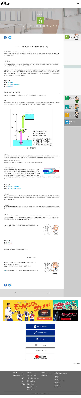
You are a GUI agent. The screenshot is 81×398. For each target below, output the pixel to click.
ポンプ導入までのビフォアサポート (58, 377)
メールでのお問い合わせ (42, 327)
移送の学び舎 (40, 375)
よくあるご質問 (54, 387)
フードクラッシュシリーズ (29, 389)
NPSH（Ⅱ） (10, 244)
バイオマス (18, 388)
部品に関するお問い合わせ (40, 352)
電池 (17, 383)
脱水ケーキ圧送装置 (27, 383)
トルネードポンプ (69, 375)
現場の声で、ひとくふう (42, 378)
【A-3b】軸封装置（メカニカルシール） (72, 66)
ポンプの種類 (10, 82)
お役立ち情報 (54, 385)
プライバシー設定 (68, 386)
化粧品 (17, 380)
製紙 (17, 385)
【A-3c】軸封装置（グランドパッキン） (72, 71)
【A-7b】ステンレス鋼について (71, 109)
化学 (17, 378)
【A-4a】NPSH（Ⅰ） (69, 76)
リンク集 (66, 381)
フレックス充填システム (28, 385)
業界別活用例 (18, 374)
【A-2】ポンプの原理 (69, 57)
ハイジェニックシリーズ (28, 377)
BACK (23, 293)
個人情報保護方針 (69, 385)
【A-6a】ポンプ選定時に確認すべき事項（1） (72, 89)
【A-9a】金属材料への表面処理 (71, 137)
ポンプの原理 (10, 86)
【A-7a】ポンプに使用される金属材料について (72, 105)
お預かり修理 (54, 382)
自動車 (17, 377)
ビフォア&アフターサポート (56, 374)
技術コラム (40, 374)
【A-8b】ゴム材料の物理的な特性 (72, 129)
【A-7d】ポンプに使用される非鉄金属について (72, 119)
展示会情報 (40, 380)
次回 (5, 270)
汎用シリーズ (26, 375)
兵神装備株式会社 (69, 380)
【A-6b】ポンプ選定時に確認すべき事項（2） (72, 94)
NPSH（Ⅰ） (10, 242)
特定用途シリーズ (27, 391)
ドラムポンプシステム (28, 386)
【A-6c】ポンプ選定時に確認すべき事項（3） (72, 99)
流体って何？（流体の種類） (14, 186)
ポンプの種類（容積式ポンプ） (14, 84)
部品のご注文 (54, 379)
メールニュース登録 (42, 346)
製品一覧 (26, 374)
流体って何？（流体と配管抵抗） (14, 188)
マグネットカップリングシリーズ (30, 381)
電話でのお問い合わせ (42, 334)
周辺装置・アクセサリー (28, 392)
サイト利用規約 (68, 383)
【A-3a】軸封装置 (69, 61)
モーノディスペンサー (70, 373)
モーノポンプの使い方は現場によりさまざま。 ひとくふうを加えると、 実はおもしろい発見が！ (72, 186)
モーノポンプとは (10, 374)
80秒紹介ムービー (10, 378)
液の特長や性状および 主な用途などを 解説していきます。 (71, 158)
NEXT (40, 293)
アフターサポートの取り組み (57, 384)
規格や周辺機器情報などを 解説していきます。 (71, 145)
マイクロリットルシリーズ (29, 380)
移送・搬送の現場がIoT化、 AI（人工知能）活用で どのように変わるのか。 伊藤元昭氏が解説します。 (71, 172)
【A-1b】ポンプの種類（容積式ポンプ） (72, 52)
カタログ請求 (42, 340)
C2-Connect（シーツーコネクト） (70, 378)
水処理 (17, 386)
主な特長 (8, 377)
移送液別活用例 (19, 389)
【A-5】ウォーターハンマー (71, 84)
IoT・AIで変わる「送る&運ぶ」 (43, 377)
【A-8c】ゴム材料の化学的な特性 (72, 133)
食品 (17, 375)
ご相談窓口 (53, 388)
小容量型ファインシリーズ (29, 378)
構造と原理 (9, 375)
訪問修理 (53, 381)
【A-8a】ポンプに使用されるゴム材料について (72, 125)
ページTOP (75, 364)
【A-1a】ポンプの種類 (70, 48)
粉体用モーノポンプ (27, 388)
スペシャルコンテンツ (42, 382)
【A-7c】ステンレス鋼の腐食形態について (72, 114)
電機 (17, 381)
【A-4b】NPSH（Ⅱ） (69, 80)
